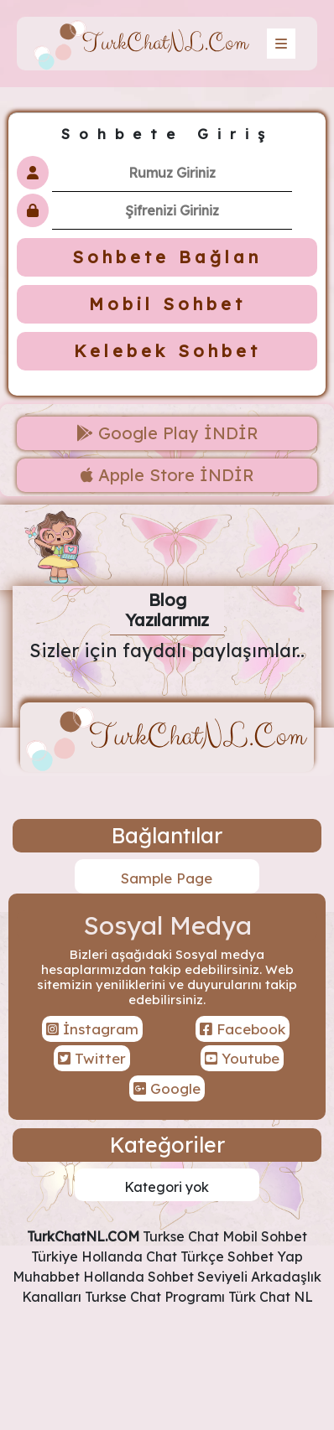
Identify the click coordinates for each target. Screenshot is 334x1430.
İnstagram (92, 1029)
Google (167, 1088)
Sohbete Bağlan (167, 256)
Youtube (242, 1058)
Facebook (242, 1029)
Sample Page (166, 878)
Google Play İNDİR (167, 432)
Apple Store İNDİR (167, 474)
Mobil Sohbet (167, 303)
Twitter (92, 1058)
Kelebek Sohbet (167, 350)
